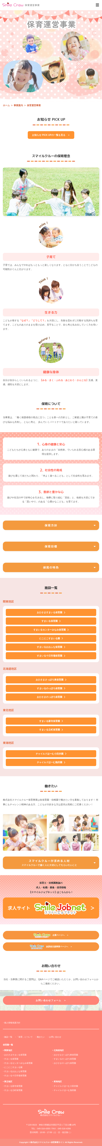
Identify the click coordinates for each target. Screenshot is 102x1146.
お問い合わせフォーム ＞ (51, 1000)
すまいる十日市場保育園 (15, 1075)
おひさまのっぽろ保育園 (65, 1063)
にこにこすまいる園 (13, 1067)
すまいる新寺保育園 (13, 1086)
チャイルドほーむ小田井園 (66, 1086)
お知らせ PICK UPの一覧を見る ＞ (51, 135)
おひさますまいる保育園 (15, 1055)
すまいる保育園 (11, 1059)
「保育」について (24, 1037)
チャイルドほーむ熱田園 (65, 1090)
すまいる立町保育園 (13, 1090)
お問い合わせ (55, 1037)
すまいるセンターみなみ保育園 (18, 1063)
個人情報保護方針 (12, 1023)
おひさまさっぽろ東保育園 (66, 1055)
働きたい (41, 1037)
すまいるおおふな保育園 (15, 1071)
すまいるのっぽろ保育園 (65, 1059)
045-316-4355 (43, 1128)
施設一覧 (8, 1037)
